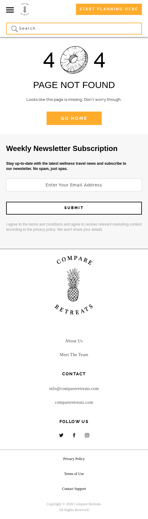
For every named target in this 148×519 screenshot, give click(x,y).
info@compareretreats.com (74, 388)
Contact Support (74, 489)
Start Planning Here (109, 9)
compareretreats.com (74, 402)
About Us (74, 341)
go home (74, 118)
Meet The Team (74, 354)
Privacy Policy (74, 459)
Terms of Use (74, 474)
